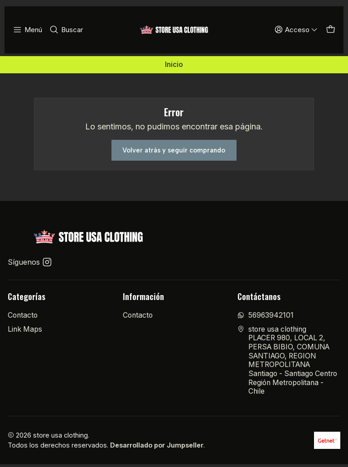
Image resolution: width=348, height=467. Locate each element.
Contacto (23, 318)
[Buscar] (64, 30)
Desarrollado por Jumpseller (156, 448)
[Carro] (331, 30)
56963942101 (265, 318)
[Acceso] (298, 30)
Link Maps (25, 331)
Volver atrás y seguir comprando (173, 151)
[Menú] (27, 30)
